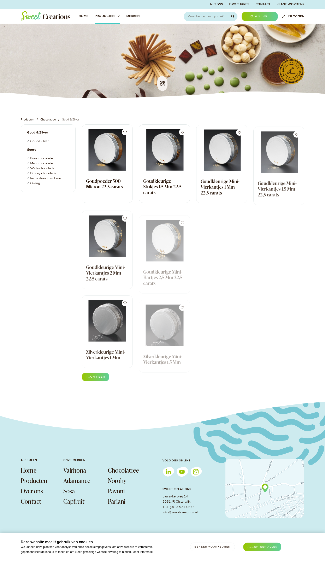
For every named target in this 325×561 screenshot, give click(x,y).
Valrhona (74, 470)
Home (28, 470)
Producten (34, 480)
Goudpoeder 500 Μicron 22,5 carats (104, 184)
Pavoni (116, 490)
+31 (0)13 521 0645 (178, 507)
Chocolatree (123, 470)
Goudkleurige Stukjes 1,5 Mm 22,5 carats (162, 188)
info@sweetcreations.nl (180, 512)
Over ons (32, 490)
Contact (31, 501)
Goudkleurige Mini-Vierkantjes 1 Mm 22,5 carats (220, 192)
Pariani (116, 501)
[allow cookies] (262, 547)
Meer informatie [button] (142, 552)
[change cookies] (212, 547)
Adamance (76, 480)
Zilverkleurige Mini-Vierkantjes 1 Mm (105, 363)
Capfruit (74, 501)
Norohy (117, 480)
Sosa (69, 490)
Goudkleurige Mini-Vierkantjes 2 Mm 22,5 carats (105, 281)
